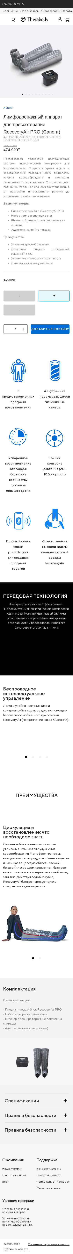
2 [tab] (26, 95)
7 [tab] (43, 95)
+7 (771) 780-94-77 (13, 4)
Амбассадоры (50, 10)
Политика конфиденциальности (48, 1244)
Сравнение (10, 10)
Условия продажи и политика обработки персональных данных (17, 1221)
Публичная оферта (16, 1248)
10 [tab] (53, 95)
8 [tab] (46, 95)
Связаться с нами (14, 1175)
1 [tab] (23, 95)
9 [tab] (49, 95)
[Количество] (15, 329)
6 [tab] (39, 95)
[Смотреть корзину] (67, 19)
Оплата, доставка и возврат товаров (15, 1210)
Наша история (12, 1168)
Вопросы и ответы (49, 1175)
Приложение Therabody (53, 1181)
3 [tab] (30, 95)
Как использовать (49, 1168)
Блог (5, 1181)
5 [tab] (36, 95)
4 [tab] (33, 95)
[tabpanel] (36, 61)
